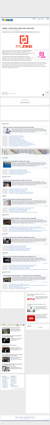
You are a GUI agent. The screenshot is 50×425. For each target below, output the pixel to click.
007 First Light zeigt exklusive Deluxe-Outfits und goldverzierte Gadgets (11, 336)
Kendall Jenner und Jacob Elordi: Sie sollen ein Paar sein (17, 180)
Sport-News (5, 233)
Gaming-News (5, 214)
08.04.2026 (13, 381)
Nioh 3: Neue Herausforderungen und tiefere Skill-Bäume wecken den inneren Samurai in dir (25, 231)
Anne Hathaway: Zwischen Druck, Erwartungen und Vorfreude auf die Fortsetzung (12, 355)
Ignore (20, 389)
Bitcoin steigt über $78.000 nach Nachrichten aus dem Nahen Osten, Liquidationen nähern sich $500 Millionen (28, 269)
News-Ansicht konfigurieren (19, 388)
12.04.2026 (13, 377)
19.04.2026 (4, 381)
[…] (35, 131)
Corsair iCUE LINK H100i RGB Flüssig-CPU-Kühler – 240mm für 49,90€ (21, 207)
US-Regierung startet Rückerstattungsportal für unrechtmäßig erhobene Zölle (12, 365)
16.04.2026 (4, 384)
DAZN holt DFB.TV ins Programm (15, 138)
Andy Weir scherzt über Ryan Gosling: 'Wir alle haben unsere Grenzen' (21, 192)
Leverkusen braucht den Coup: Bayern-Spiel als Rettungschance (20, 248)
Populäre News (13, 385)
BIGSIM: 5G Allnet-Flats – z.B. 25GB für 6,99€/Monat (18, 210)
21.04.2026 (4, 378)
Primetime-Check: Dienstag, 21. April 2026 (16, 139)
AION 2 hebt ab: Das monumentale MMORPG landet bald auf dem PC (21, 229)
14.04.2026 (4, 386)
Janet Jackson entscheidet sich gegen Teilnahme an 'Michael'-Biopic (21, 193)
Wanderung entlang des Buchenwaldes (16, 286)
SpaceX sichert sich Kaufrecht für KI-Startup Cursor (18, 211)
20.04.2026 (4, 379)
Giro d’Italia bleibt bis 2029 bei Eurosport (16, 135)
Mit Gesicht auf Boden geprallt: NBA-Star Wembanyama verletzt (19, 237)
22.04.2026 (4, 377)
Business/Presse (6, 271)
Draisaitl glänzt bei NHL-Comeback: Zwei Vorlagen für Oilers (19, 250)
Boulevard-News (6, 176)
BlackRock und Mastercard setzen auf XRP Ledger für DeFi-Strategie (21, 266)
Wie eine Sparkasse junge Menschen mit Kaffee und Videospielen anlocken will (23, 265)
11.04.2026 (13, 378)
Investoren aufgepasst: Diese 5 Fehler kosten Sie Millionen (19, 267)
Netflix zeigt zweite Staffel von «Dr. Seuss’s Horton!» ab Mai (19, 145)
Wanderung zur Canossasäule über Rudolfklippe (17, 288)
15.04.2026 (4, 385)
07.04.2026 (13, 382)
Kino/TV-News (5, 123)
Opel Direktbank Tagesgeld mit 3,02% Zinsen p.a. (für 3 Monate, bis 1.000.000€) (23, 212)
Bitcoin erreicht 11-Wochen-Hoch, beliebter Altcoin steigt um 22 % (19, 256)
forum (48, 104)
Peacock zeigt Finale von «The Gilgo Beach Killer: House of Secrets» (21, 143)
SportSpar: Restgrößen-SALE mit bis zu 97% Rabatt (18, 188)
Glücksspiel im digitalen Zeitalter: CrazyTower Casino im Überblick (19, 218)
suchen (40, 327)
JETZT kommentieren (25, 102)
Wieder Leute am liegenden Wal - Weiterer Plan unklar (16, 161)
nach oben (46, 419)
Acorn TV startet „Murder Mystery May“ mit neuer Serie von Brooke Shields (22, 144)
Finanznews (5, 252)
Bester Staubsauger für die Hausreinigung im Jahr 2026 (18, 284)
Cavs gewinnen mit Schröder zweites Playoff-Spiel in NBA (19, 249)
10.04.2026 (13, 379)
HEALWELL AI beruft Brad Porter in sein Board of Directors (19, 287)
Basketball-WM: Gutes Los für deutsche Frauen (17, 247)
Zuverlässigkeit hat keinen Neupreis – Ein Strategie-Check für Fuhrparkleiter (22, 275)
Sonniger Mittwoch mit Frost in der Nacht (11, 327)
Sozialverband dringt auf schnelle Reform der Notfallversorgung (20, 172)
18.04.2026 (4, 382)
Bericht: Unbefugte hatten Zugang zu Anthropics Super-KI (17, 199)
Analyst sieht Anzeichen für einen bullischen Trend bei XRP (19, 268)
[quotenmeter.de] (5, 93)
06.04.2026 (13, 383)
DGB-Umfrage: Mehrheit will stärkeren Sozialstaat (17, 169)
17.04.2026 (4, 383)
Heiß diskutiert (13, 386)
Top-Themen (5, 157)
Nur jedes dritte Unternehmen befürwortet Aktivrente (18, 173)
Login (39, 19)
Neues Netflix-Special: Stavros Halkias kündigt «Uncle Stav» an (20, 142)
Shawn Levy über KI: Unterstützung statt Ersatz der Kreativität (18, 127)
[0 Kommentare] (5, 94)
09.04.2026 (13, 380)
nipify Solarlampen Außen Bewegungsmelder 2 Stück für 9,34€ (20, 209)
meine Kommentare (15, 389)
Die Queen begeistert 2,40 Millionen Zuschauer (17, 140)
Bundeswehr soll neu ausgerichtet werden (16, 174)
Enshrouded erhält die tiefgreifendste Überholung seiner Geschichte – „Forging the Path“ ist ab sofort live (27, 228)
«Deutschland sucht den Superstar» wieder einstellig (18, 141)
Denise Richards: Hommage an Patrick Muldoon (17, 191)
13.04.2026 (4, 387)
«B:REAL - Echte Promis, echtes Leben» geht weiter (18, 28)
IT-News (4, 195)
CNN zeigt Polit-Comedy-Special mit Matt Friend (37, 314)
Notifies (22, 389)
